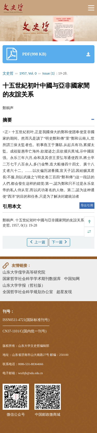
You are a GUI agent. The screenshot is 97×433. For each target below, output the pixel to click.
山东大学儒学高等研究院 (24, 272)
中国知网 (72, 278)
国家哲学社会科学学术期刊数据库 (32, 278)
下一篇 (59, 242)
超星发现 (64, 292)
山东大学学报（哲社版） (24, 285)
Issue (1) (48, 73)
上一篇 (37, 242)
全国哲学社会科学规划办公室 (28, 292)
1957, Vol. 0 (28, 73)
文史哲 (8, 73)
